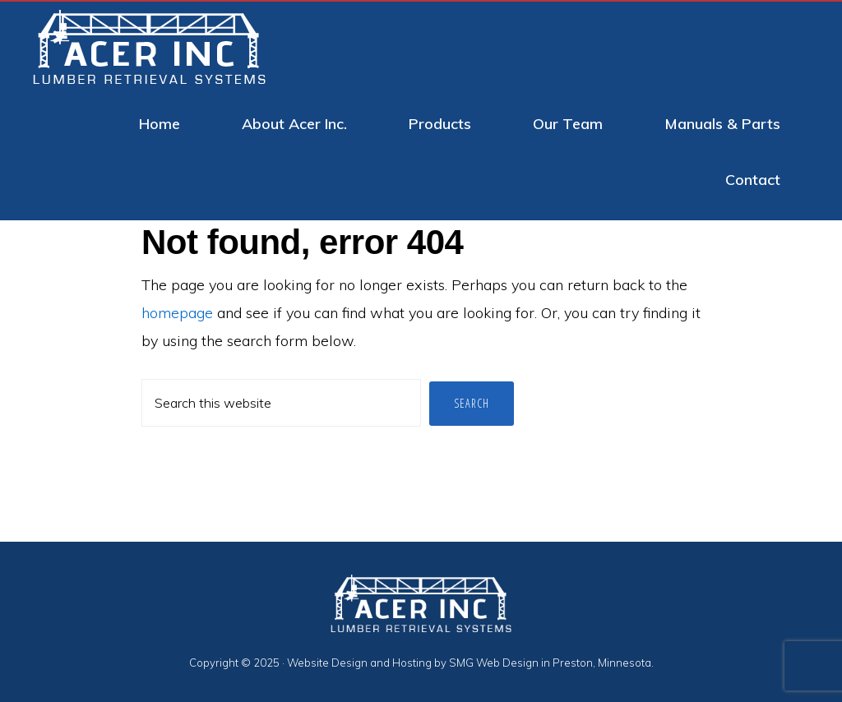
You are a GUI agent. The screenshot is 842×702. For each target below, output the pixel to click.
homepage (177, 312)
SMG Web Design (494, 662)
